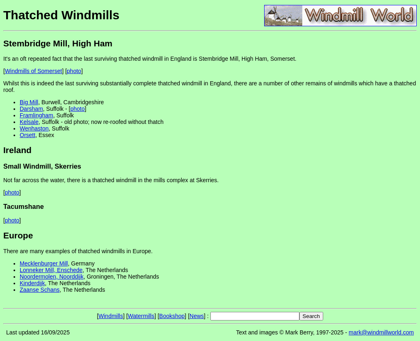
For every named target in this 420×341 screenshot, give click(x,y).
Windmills (110, 316)
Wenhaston (34, 128)
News (196, 316)
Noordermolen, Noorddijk (52, 276)
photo (74, 71)
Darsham (31, 108)
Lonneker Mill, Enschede (51, 270)
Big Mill (29, 102)
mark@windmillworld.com (381, 332)
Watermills (141, 316)
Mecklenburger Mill (44, 263)
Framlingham (36, 115)
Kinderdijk (32, 283)
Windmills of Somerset (33, 71)
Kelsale (29, 122)
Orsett (27, 135)
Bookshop (172, 316)
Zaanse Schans (39, 289)
